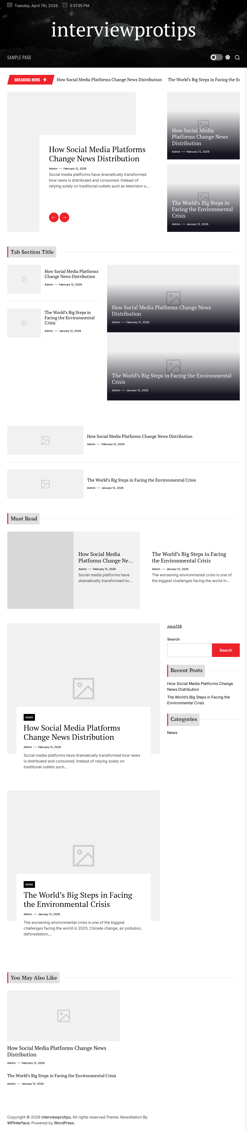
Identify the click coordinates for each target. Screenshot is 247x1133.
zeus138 (174, 626)
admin (53, 168)
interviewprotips (123, 29)
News (29, 717)
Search (173, 639)
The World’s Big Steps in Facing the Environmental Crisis (202, 209)
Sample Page (19, 57)
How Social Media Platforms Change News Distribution (102, 79)
